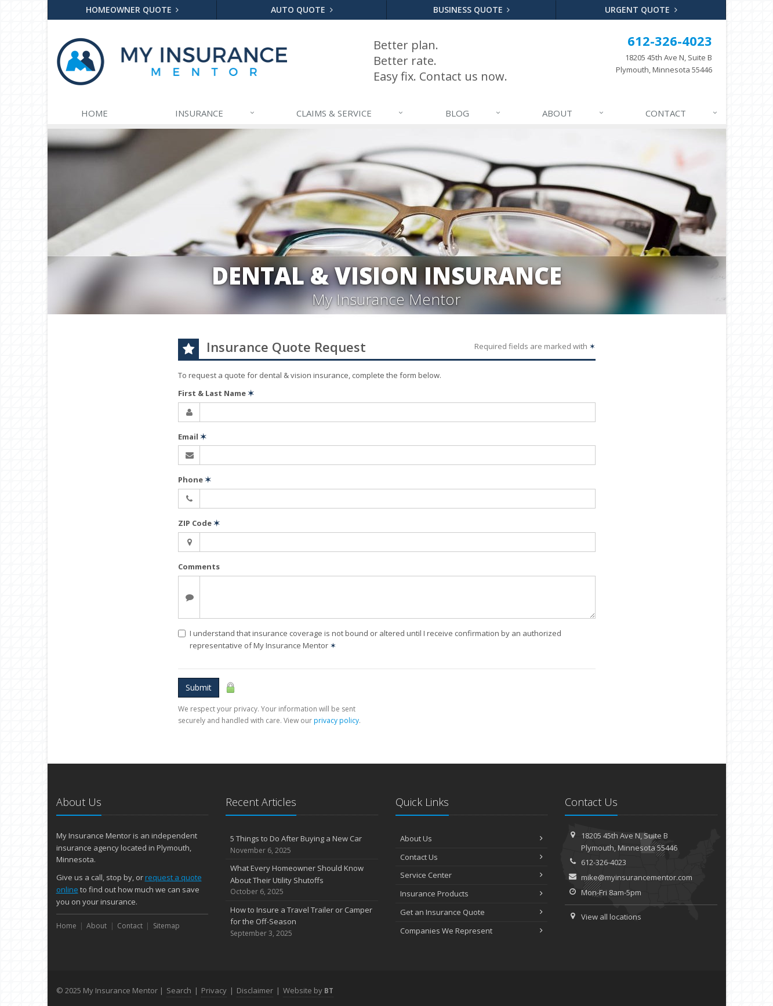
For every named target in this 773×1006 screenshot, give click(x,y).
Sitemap (166, 926)
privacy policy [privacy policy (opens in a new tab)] (336, 720)
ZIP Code (199, 523)
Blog (473, 113)
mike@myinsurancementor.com (636, 877)
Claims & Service (350, 113)
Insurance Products (471, 893)
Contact (681, 113)
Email (192, 436)
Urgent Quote (641, 9)
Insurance (215, 113)
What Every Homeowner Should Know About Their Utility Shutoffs (301, 880)
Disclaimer (255, 990)
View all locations (611, 916)
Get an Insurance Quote (471, 912)
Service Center (471, 875)
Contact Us (471, 857)
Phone (194, 479)
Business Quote (471, 9)
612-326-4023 (603, 862)
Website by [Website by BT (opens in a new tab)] (308, 990)
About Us (471, 838)
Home (94, 113)
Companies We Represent (471, 930)
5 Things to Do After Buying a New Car (301, 844)
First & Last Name (216, 393)
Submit (199, 687)
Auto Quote (302, 9)
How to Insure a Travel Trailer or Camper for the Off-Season (301, 922)
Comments (199, 566)
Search (178, 990)
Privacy (214, 990)
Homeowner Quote (132, 9)
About (573, 113)
